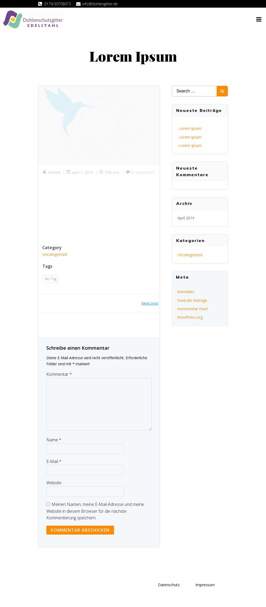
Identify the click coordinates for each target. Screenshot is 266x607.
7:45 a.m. (109, 172)
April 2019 (186, 217)
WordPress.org (190, 317)
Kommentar (59, 374)
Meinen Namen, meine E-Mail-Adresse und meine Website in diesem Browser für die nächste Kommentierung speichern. (95, 511)
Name (53, 440)
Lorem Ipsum (190, 145)
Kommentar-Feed (192, 308)
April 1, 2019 (79, 172)
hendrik (51, 172)
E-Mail (53, 461)
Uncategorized (54, 254)
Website (53, 483)
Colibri (57, 598)
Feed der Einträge (192, 300)
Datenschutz (169, 584)
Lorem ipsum (190, 128)
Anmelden (185, 291)
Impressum (205, 584)
